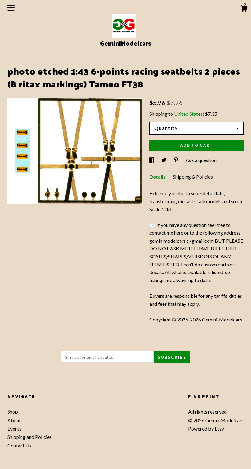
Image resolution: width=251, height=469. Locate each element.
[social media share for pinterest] (177, 160)
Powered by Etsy (206, 428)
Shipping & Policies (193, 177)
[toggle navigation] (11, 8)
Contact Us (19, 445)
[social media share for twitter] (164, 160)
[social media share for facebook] (152, 160)
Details (158, 177)
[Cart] (244, 9)
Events (14, 428)
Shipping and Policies (29, 437)
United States (188, 114)
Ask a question (201, 160)
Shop (12, 411)
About (14, 420)
